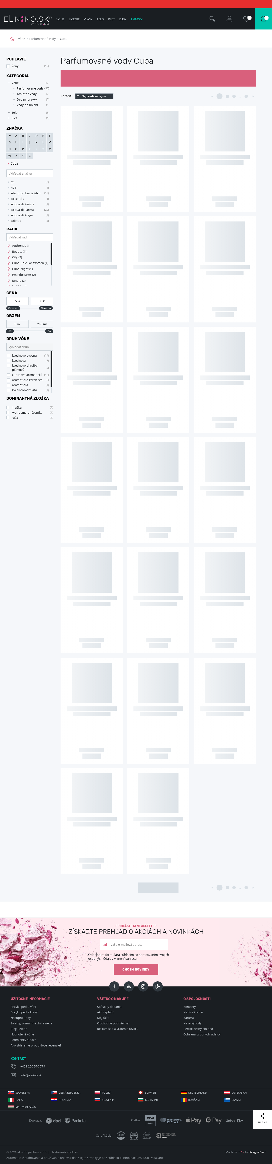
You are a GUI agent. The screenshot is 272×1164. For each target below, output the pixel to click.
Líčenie (74, 19)
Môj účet (103, 1018)
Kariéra (188, 1018)
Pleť (111, 19)
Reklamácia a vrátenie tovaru (117, 1029)
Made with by (245, 1152)
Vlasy (88, 19)
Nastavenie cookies (64, 1152)
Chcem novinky (135, 969)
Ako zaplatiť (105, 1012)
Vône (21, 39)
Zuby (122, 19)
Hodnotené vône (22, 1034)
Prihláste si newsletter (136, 929)
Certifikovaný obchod (198, 1029)
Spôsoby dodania (109, 1007)
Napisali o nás (193, 1012)
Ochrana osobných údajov (202, 1034)
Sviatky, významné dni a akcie (31, 1023)
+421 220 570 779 (32, 1066)
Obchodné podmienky (113, 1023)
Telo (100, 19)
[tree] (27, 100)
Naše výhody (192, 1023)
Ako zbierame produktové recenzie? (36, 1045)
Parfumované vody (42, 39)
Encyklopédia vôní (23, 1007)
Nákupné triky (21, 1018)
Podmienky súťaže (23, 1040)
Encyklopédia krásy (24, 1012)
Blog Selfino (19, 1029)
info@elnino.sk (30, 1075)
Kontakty (189, 1007)
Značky (137, 19)
